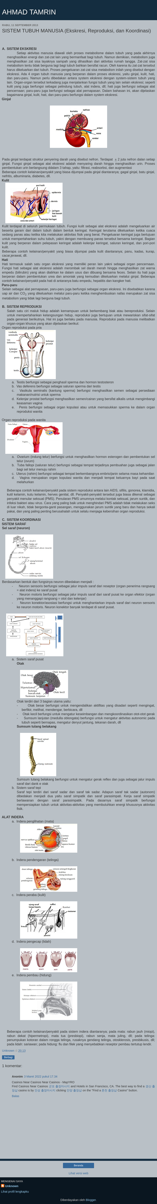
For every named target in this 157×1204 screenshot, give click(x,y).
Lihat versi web (78, 1173)
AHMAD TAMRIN (29, 12)
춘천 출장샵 (109, 1090)
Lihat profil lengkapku (15, 1191)
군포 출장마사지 (59, 1086)
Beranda (78, 1165)
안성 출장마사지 (45, 1090)
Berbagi (8, 1057)
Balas (15, 1096)
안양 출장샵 (74, 1090)
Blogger (91, 1200)
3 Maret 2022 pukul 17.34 (40, 1076)
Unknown (11, 1186)
